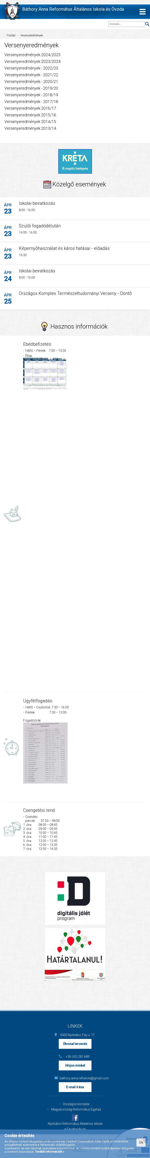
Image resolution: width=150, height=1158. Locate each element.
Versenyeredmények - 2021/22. (31, 74)
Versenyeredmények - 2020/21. (31, 81)
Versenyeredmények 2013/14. (30, 128)
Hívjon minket (75, 1065)
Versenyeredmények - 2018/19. (31, 95)
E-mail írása (75, 1087)
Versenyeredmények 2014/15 (30, 121)
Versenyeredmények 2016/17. (30, 108)
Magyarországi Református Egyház (76, 1109)
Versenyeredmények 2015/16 (30, 115)
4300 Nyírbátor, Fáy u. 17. (77, 1035)
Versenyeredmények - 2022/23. (31, 68)
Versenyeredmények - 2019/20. (31, 88)
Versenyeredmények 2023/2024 (32, 61)
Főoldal (11, 35)
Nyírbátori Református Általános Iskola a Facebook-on (75, 1126)
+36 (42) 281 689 (77, 1056)
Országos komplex (76, 1104)
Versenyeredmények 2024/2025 (32, 54)
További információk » (49, 1151)
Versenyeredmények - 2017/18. (31, 101)
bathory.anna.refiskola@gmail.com (77, 1078)
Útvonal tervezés (75, 1044)
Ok (141, 1142)
